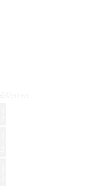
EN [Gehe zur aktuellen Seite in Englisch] (13, 19)
